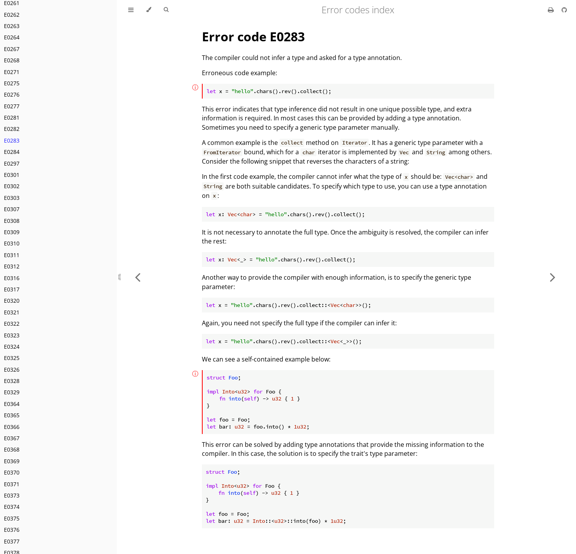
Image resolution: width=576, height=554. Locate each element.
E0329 (11, 392)
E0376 (11, 529)
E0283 (11, 140)
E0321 (11, 312)
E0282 (11, 128)
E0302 (11, 186)
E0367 (11, 438)
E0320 (11, 300)
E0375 (11, 518)
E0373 (11, 495)
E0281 (11, 117)
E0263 (11, 26)
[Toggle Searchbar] (166, 9)
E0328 (11, 381)
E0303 (11, 197)
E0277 (11, 106)
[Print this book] (551, 9)
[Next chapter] (552, 277)
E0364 (11, 404)
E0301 (11, 174)
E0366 (11, 426)
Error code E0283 (253, 36)
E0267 (11, 49)
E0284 (11, 151)
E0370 (11, 472)
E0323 (11, 335)
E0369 (11, 461)
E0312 (11, 266)
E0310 (11, 243)
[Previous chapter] (137, 277)
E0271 (11, 72)
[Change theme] (148, 9)
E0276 (11, 94)
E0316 (11, 278)
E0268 (11, 60)
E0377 (11, 541)
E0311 (11, 255)
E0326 (11, 369)
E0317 (11, 289)
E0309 (11, 232)
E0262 (11, 14)
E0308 (11, 220)
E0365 (11, 415)
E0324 (11, 346)
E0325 (11, 358)
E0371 (11, 484)
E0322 (11, 323)
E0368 (11, 449)
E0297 (11, 163)
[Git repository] (564, 9)
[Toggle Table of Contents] (131, 9)
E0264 (11, 37)
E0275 (11, 83)
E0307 (11, 209)
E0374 (11, 506)
